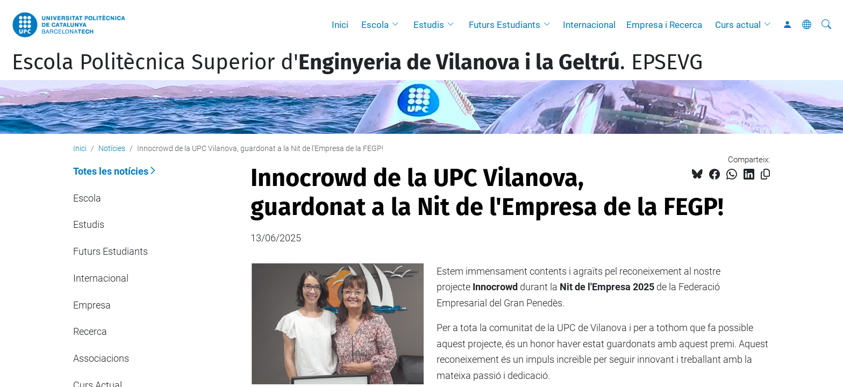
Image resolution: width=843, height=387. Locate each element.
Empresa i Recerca (664, 24)
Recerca (90, 331)
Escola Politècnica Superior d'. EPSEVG (357, 62)
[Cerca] (826, 25)
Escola (375, 24)
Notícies (111, 148)
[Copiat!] (765, 174)
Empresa (92, 305)
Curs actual (738, 24)
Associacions (101, 358)
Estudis (428, 24)
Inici (340, 24)
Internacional (589, 24)
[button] (397, 24)
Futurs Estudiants (504, 24)
